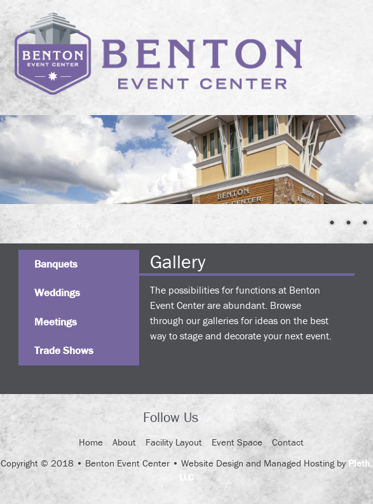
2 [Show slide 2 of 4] (332, 224)
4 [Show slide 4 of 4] (365, 224)
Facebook (219, 418)
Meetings (55, 322)
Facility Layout (174, 442)
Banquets (56, 264)
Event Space (237, 442)
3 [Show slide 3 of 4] (348, 224)
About (124, 442)
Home (91, 442)
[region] (186, 159)
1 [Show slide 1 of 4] (315, 224)
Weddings (57, 292)
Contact (288, 442)
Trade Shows (63, 350)
